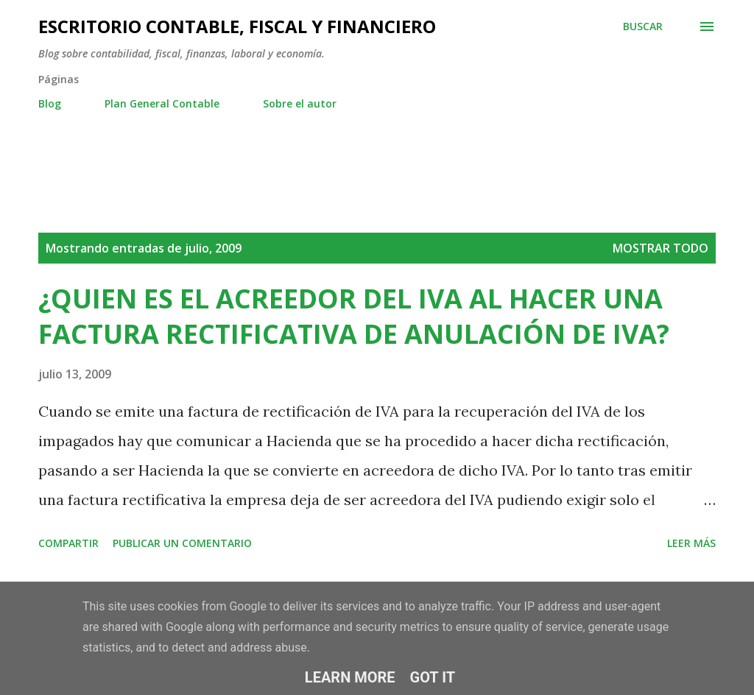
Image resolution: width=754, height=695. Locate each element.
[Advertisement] (306, 154)
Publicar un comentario (182, 543)
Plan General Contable (162, 103)
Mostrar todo (660, 248)
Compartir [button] (68, 543)
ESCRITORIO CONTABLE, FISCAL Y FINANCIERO (237, 26)
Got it (433, 677)
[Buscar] (643, 26)
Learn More (350, 677)
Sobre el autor (300, 103)
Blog (49, 103)
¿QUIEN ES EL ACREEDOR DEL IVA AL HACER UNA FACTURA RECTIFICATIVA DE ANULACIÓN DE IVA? (353, 316)
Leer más (691, 543)
